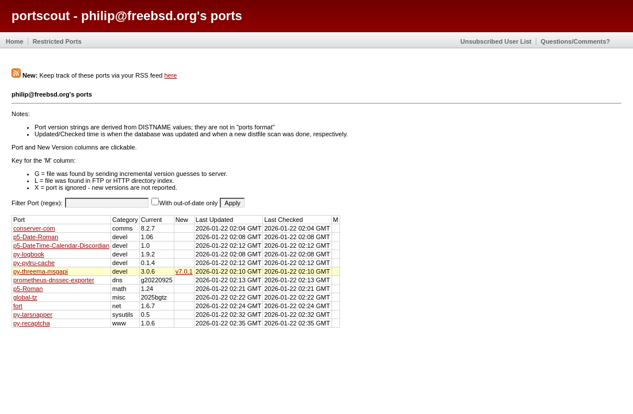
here (170, 75)
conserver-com (34, 228)
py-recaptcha (31, 323)
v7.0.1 (184, 271)
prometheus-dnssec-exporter (53, 280)
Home (15, 41)
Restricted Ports (57, 41)
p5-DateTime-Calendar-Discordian (61, 245)
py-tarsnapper (32, 314)
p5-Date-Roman (35, 236)
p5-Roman (28, 288)
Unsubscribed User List (495, 41)
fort (17, 305)
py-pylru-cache (34, 262)
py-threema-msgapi (40, 271)
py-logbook (28, 254)
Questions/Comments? (575, 41)
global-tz (25, 297)
